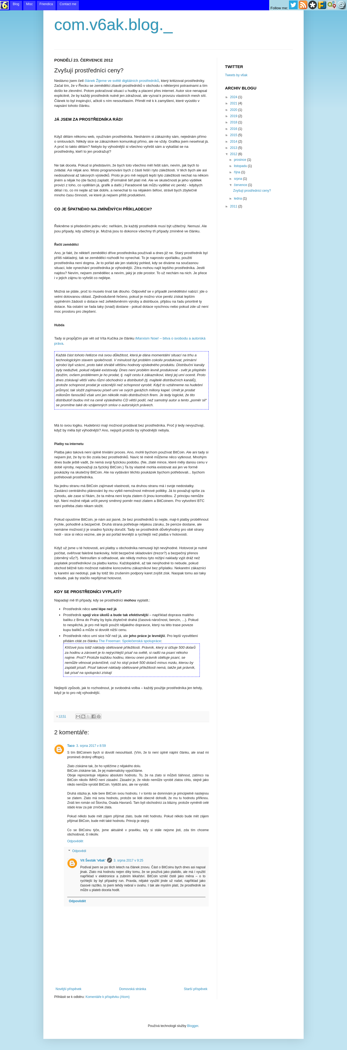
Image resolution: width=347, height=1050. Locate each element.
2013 (234, 148)
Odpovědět (75, 841)
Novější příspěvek (68, 989)
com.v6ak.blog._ (113, 24)
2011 (234, 206)
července (241, 185)
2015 (234, 135)
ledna (238, 198)
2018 (234, 122)
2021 (234, 103)
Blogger (192, 1026)
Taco (71, 746)
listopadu (241, 166)
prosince (240, 160)
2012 (234, 154)
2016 (234, 129)
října (237, 172)
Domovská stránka (132, 989)
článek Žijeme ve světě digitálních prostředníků (122, 81)
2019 (234, 116)
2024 (234, 97)
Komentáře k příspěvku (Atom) (107, 997)
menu (173, 5)
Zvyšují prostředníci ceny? (252, 191)
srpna (238, 179)
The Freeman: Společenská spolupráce (130, 641)
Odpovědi (79, 851)
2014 (234, 141)
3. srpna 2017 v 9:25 (128, 860)
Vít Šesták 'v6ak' (92, 860)
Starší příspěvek (195, 989)
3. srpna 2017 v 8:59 (91, 746)
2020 (234, 110)
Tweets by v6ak (236, 75)
